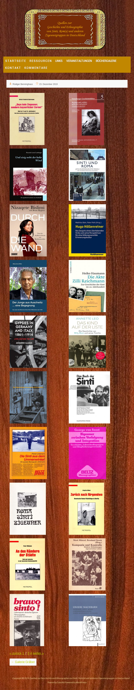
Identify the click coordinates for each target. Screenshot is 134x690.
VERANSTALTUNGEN (79, 61)
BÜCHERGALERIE (106, 61)
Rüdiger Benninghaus (23, 84)
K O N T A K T (13, 68)
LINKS (58, 61)
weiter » (38, 653)
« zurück (15, 653)
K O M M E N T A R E (35, 68)
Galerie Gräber (23, 662)
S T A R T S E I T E (15, 61)
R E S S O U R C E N (40, 61)
